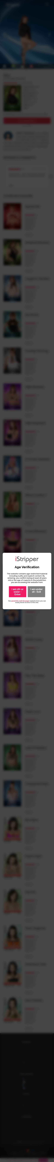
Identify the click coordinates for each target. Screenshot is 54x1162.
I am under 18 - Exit (36, 590)
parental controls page (20, 601)
